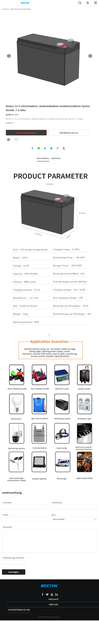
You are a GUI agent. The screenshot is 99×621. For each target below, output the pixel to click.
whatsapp (51, 148)
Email (5, 515)
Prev (9, 56)
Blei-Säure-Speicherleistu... (21, 9)
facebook (32, 148)
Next (90, 56)
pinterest (58, 148)
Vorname (7, 503)
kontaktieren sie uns (69, 133)
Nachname (56, 503)
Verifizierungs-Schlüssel (13, 558)
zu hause (5, 9)
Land (53, 515)
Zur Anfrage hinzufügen (26, 133)
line (39, 148)
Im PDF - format (8, 139)
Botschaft (7, 527)
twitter (45, 148)
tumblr (64, 148)
